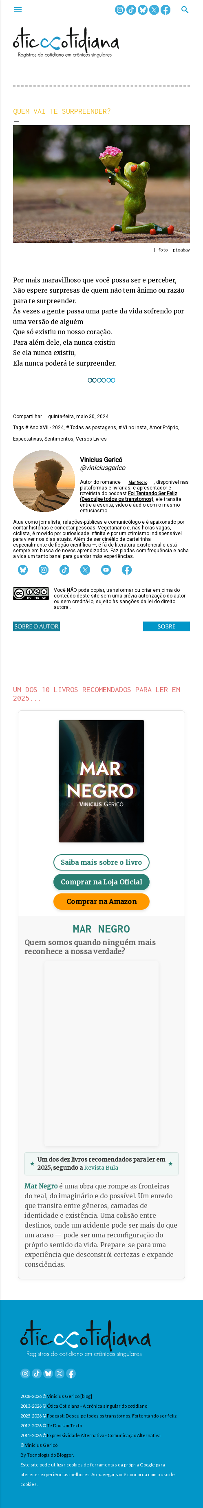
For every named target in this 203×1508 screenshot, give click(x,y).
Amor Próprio (163, 427)
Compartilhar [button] (27, 416)
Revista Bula (101, 1167)
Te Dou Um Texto (64, 1425)
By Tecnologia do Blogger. (47, 1454)
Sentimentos (58, 439)
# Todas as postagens (91, 427)
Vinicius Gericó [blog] (69, 1396)
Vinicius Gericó (41, 1445)
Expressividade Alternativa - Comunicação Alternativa (104, 1435)
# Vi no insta (133, 427)
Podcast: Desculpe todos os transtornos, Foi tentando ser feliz (112, 1415)
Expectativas (27, 439)
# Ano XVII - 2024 (44, 427)
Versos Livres (91, 439)
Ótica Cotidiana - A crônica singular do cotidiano (97, 1406)
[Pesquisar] (185, 10)
